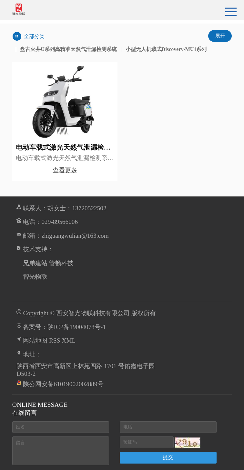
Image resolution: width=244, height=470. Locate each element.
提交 (168, 457)
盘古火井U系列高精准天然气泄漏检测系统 (68, 49)
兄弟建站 (35, 263)
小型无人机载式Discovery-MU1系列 (166, 49)
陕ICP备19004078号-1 (76, 327)
